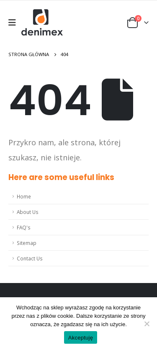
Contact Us (30, 258)
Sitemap (26, 242)
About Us (28, 211)
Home (24, 196)
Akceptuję (80, 338)
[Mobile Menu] (14, 22)
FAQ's (24, 227)
